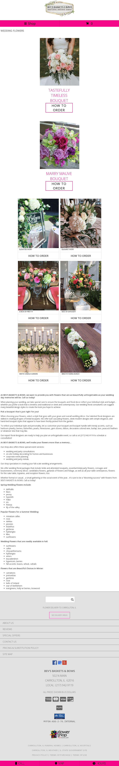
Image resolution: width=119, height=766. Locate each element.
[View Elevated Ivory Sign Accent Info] (38, 223)
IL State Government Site (73, 750)
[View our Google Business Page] (59, 663)
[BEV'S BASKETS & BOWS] (59, 16)
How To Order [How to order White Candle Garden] (38, 380)
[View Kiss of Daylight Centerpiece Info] (80, 285)
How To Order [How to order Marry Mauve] (59, 185)
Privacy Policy (40, 755)
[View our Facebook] (54, 663)
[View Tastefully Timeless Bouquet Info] (59, 62)
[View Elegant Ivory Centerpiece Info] (80, 223)
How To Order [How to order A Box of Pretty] (38, 318)
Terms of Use (80, 755)
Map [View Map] (59, 763)
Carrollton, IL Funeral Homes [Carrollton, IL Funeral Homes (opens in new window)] (44, 745)
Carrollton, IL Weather (45, 750)
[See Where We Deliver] (59, 615)
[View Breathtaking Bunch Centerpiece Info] (80, 348)
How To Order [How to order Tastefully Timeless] (59, 107)
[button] (59, 716)
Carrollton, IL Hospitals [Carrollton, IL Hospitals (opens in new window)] (77, 745)
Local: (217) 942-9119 (59, 685)
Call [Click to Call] (19, 763)
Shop (29, 23)
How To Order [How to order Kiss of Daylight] (81, 318)
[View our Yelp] (64, 663)
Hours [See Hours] (99, 763)
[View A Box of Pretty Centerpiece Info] (38, 285)
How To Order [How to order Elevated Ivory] (38, 256)
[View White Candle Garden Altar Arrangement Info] (38, 348)
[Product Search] (60, 599)
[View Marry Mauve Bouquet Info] (59, 145)
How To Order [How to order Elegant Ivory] (81, 256)
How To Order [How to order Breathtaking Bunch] (81, 380)
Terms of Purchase (60, 755)
